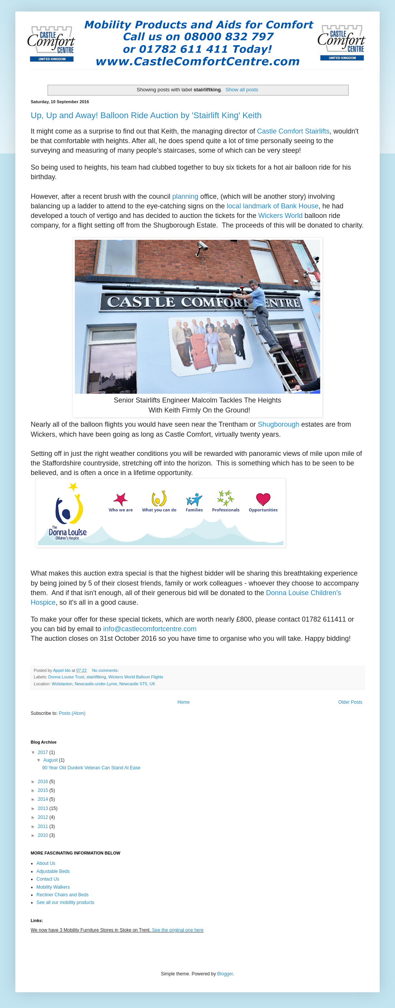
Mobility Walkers (53, 887)
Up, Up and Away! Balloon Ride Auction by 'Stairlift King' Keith (146, 115)
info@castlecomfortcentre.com (149, 629)
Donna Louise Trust (66, 677)
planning (185, 196)
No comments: (106, 670)
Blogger (225, 974)
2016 (43, 781)
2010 (43, 835)
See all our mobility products (65, 902)
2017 (43, 752)
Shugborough (278, 424)
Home (184, 702)
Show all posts (241, 89)
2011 (43, 826)
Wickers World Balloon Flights (135, 677)
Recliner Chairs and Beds (62, 894)
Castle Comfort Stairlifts (293, 131)
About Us (45, 863)
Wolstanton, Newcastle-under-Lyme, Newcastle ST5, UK (103, 683)
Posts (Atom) (72, 713)
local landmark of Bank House (272, 206)
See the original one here (178, 930)
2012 (43, 817)
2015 (43, 790)
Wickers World (280, 215)
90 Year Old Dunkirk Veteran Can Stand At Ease (91, 767)
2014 (43, 799)
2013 (43, 808)
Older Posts (350, 702)
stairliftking (96, 677)
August (51, 760)
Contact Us (47, 879)
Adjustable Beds (53, 871)
